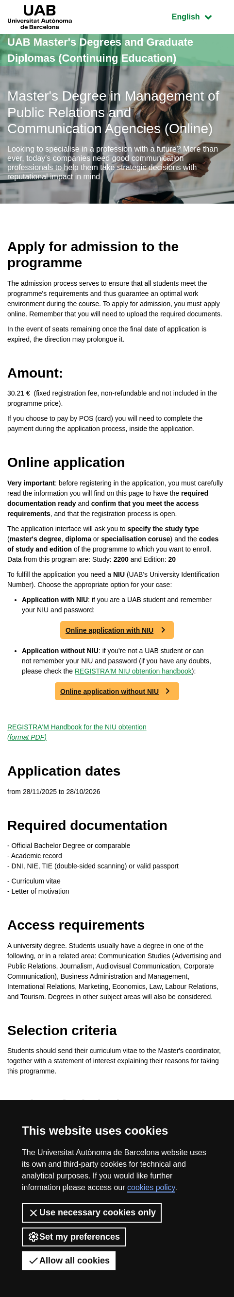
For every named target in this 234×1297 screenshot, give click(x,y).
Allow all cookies (69, 1260)
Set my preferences (74, 1237)
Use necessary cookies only (92, 1213)
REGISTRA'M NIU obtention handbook (133, 671)
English (199, 16)
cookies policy (151, 1187)
